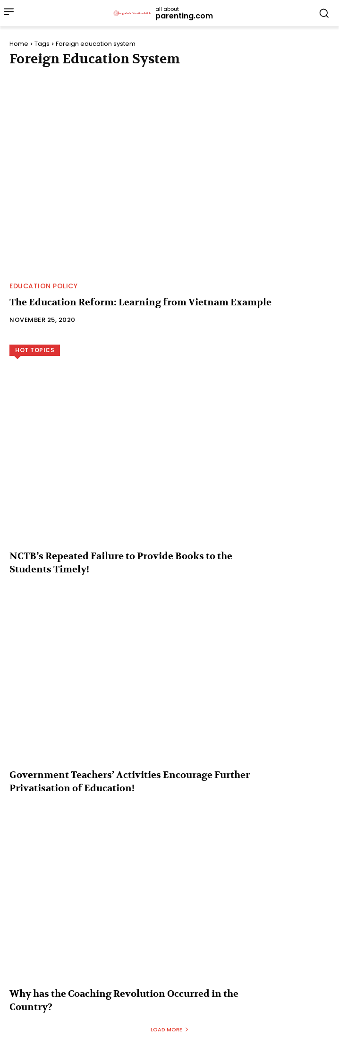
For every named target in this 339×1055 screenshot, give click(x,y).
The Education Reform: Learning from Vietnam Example (140, 302)
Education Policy (43, 286)
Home (18, 43)
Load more (170, 1029)
